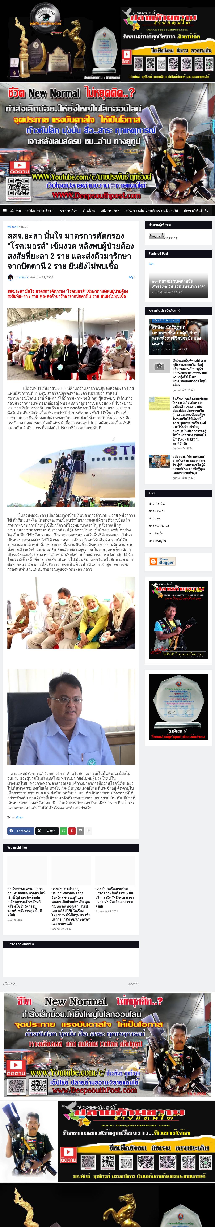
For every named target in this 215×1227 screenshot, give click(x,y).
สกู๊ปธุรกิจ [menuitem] (19, 221)
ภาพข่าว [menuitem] (36, 221)
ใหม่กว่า (10, 984)
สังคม (24, 226)
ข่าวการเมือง (157, 503)
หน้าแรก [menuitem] (15, 210)
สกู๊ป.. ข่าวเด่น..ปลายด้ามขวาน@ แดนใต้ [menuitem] (152, 210)
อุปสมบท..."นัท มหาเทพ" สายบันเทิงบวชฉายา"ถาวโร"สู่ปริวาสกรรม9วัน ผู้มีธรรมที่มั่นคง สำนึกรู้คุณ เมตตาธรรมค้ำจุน (189, 465)
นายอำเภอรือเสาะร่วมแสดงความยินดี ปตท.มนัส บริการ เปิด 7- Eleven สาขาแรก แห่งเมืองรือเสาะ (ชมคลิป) (114, 897)
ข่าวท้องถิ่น (156, 533)
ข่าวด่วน (154, 518)
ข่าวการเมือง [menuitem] (68, 210)
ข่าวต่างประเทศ (159, 526)
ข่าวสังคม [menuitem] (89, 210)
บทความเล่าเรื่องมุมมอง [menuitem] (63, 221)
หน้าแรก (12, 226)
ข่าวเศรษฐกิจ (157, 541)
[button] (6, 210)
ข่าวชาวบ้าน (157, 511)
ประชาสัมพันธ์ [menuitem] (193, 210)
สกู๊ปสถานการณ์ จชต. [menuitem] (40, 210)
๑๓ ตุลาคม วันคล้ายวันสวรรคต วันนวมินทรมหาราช (178, 284)
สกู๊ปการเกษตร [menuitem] (110, 210)
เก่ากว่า (132, 984)
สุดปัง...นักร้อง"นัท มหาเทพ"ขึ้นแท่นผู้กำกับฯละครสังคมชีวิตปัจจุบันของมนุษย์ (176, 335)
